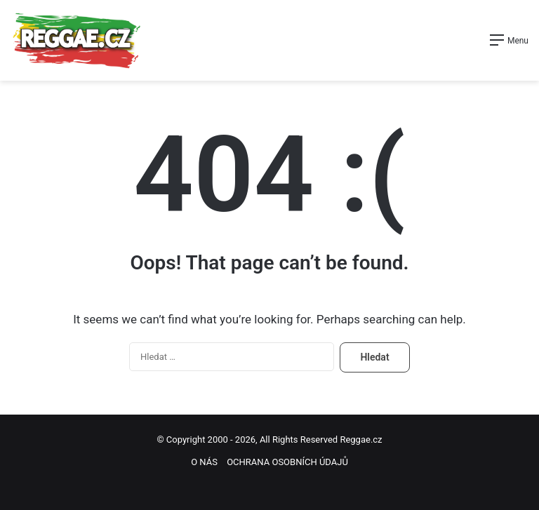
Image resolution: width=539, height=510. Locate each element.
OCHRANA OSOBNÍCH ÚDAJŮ (287, 462)
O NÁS (204, 462)
